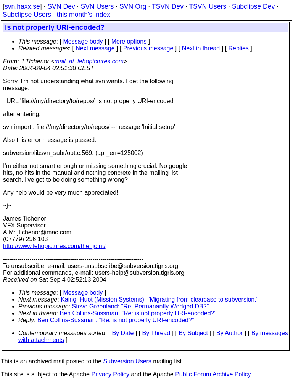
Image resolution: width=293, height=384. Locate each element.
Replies (239, 48)
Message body (83, 41)
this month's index (83, 14)
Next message (95, 48)
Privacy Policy (110, 374)
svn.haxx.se (22, 6)
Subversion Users (127, 361)
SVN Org (132, 6)
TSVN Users (207, 6)
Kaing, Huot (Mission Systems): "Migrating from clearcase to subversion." (159, 299)
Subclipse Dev (253, 6)
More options (129, 41)
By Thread (156, 333)
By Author (229, 333)
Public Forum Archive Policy (212, 374)
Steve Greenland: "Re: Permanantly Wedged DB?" (140, 306)
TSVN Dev (168, 6)
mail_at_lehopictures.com (89, 61)
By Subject (193, 333)
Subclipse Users (27, 14)
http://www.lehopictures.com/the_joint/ (54, 246)
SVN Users (97, 6)
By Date (123, 333)
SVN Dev (61, 6)
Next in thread (201, 48)
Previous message (148, 48)
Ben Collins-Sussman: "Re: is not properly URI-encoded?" (138, 313)
